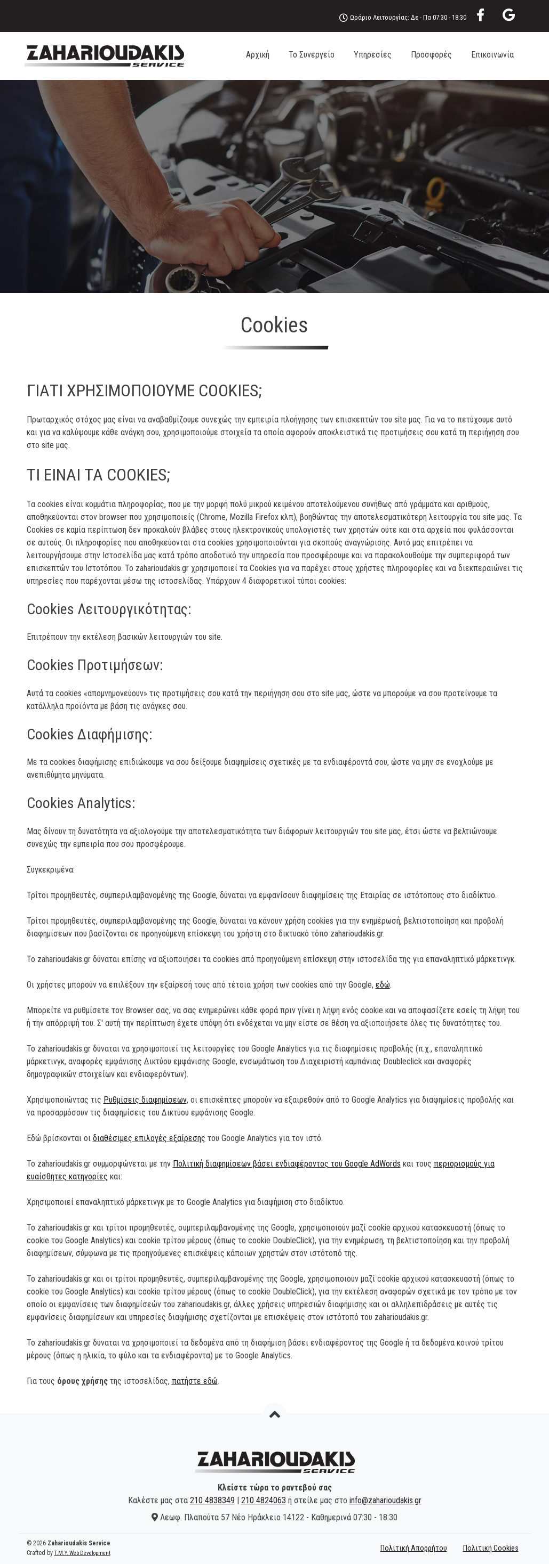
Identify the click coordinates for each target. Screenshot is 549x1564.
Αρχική (257, 55)
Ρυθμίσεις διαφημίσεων (145, 1100)
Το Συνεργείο (312, 55)
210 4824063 (263, 1500)
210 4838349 (212, 1500)
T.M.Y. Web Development (82, 1553)
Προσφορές (431, 55)
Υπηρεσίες (373, 55)
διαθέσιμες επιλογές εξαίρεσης (149, 1138)
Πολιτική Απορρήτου (413, 1548)
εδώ (383, 985)
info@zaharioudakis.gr (385, 1500)
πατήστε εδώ (195, 1381)
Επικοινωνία (492, 55)
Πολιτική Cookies (491, 1548)
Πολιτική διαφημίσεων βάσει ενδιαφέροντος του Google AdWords (287, 1164)
